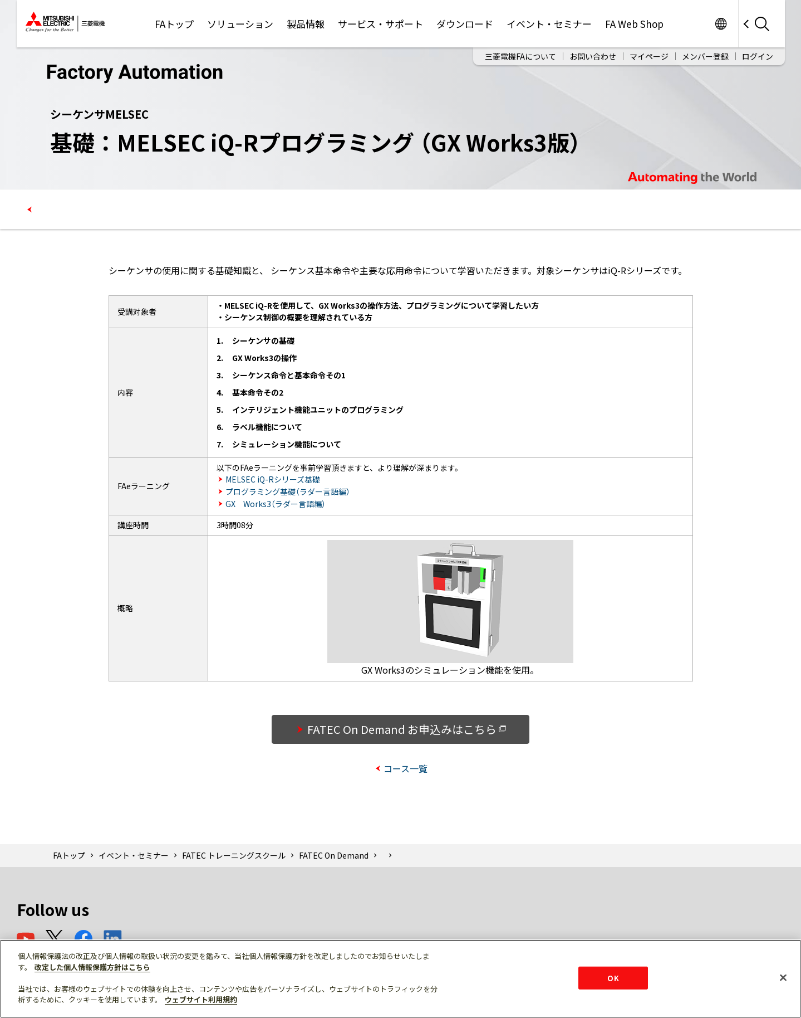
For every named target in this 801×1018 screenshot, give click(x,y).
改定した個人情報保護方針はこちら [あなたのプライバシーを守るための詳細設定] (92, 967)
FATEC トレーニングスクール (234, 855)
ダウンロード (464, 24)
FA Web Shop (634, 24)
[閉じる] (783, 977)
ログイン (757, 56)
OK (612, 977)
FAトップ (174, 24)
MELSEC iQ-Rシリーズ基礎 (272, 479)
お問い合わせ (592, 56)
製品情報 (306, 24)
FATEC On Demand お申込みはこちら (407, 729)
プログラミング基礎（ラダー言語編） (287, 491)
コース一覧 (405, 768)
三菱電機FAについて (520, 56)
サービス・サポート (380, 24)
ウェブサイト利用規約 (201, 999)
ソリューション (240, 24)
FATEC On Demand (333, 855)
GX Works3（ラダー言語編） (275, 503)
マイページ (649, 56)
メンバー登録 (705, 56)
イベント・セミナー (549, 24)
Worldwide (721, 23)
